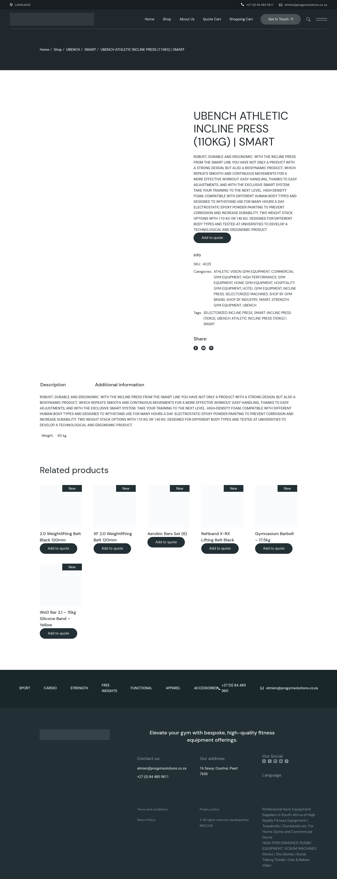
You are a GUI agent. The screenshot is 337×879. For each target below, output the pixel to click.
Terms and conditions (152, 809)
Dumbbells (291, 826)
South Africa (292, 814)
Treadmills (271, 826)
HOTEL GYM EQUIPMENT (262, 288)
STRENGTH (79, 688)
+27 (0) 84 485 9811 (260, 5)
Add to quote (212, 237)
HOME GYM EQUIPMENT (253, 283)
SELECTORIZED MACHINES (246, 294)
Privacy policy (210, 809)
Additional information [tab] (119, 385)
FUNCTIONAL (141, 688)
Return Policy (146, 820)
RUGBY (305, 842)
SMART (264, 299)
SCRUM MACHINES (301, 848)
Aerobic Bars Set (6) (167, 533)
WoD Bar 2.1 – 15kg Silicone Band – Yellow (58, 618)
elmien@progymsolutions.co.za (306, 5)
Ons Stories (285, 854)
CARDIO (50, 688)
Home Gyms (273, 831)
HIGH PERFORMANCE (280, 842)
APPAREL (173, 688)
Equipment (301, 809)
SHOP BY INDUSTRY (242, 299)
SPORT (24, 688)
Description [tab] (53, 385)
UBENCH (249, 305)
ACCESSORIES (205, 688)
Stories (267, 854)
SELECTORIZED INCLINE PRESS (228, 312)
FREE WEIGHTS (109, 688)
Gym (287, 809)
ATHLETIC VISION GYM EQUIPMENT (242, 271)
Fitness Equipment (290, 820)
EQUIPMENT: (273, 848)
